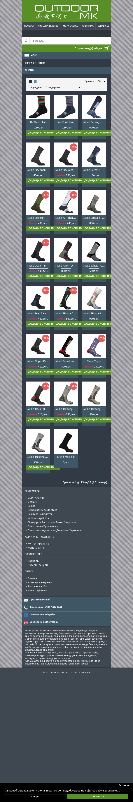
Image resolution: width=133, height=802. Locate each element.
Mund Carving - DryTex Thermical (94, 122)
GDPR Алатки (36, 497)
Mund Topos (94, 361)
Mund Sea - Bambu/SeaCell (38, 313)
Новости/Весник (38, 590)
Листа (30, 81)
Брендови (34, 560)
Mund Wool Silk (66, 456)
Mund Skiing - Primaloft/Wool (94, 313)
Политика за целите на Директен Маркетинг (55, 530)
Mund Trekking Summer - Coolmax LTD (66, 409)
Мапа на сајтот (37, 547)
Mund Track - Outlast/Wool (38, 409)
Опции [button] (36, 796)
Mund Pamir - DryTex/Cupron (66, 265)
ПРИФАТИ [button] (97, 796)
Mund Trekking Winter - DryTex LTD (94, 409)
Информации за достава (42, 510)
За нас (31, 505)
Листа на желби (37, 586)
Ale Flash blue (66, 122)
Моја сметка (70, 26)
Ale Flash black (38, 122)
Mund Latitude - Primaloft (94, 217)
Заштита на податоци (41, 514)
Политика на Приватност (43, 526)
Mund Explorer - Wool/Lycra (38, 217)
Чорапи (41, 63)
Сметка (32, 578)
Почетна (29, 26)
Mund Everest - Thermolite (94, 170)
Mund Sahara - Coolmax (94, 265)
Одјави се (103, 26)
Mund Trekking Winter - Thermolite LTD (38, 456)
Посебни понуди (38, 565)
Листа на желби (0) (48, 26)
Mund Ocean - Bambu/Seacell (38, 265)
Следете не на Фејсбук (42, 614)
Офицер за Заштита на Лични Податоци (52, 522)
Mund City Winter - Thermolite (66, 170)
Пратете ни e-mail (40, 599)
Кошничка (87, 26)
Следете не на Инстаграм (44, 622)
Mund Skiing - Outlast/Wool (66, 313)
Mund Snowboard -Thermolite (66, 361)
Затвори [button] (124, 785)
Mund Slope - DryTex (38, 361)
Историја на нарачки (40, 582)
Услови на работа (38, 518)
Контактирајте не (38, 543)
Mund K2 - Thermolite (66, 217)
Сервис (32, 501)
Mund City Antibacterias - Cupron (38, 170)
